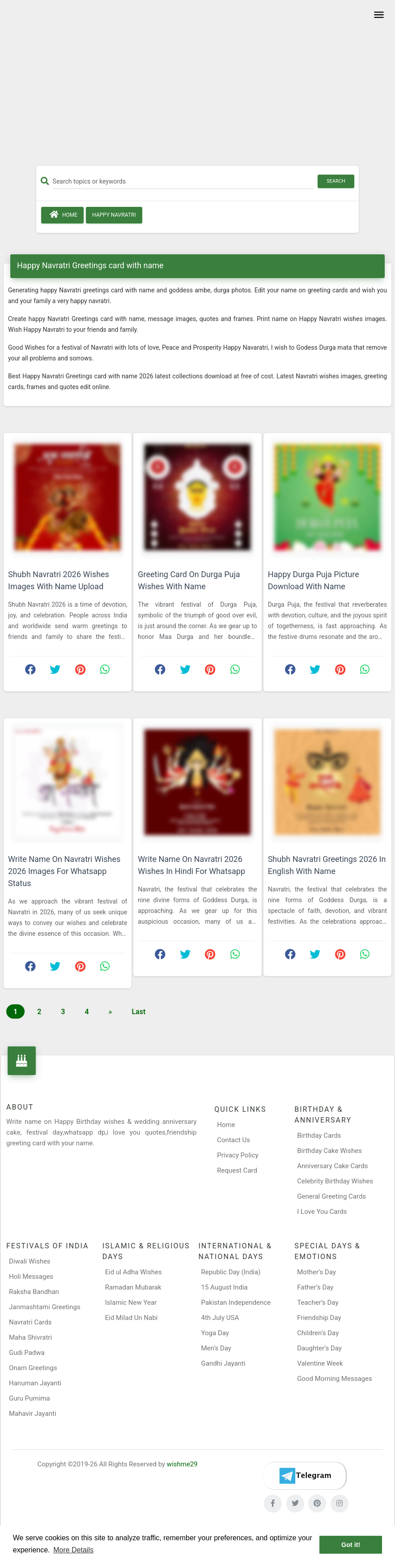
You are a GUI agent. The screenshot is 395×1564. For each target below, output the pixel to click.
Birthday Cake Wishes (329, 1151)
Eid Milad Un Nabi (131, 1318)
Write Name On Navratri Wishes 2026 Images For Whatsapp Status (64, 871)
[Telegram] (304, 1475)
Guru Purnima (29, 1398)
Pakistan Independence (236, 1302)
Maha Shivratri (30, 1337)
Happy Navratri (114, 215)
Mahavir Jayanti (32, 1414)
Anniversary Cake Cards (332, 1166)
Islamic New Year (131, 1302)
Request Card (237, 1170)
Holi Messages (31, 1277)
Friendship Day (319, 1318)
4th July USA (220, 1318)
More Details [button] (73, 1550)
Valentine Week (320, 1363)
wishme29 (182, 1464)
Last (138, 1011)
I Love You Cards (322, 1212)
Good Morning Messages (334, 1379)
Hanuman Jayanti (35, 1383)
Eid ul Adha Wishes (133, 1272)
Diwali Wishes (30, 1261)
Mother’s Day (316, 1272)
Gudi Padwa (27, 1353)
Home (62, 214)
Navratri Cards (30, 1322)
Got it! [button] (350, 1544)
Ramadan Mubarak (133, 1287)
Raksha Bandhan (34, 1292)
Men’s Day (216, 1348)
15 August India (224, 1287)
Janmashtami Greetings (45, 1307)
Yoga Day (215, 1333)
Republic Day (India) (231, 1272)
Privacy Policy (237, 1155)
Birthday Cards (319, 1135)
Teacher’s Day (317, 1302)
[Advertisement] (197, 86)
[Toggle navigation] (377, 15)
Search (336, 181)
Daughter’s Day (319, 1348)
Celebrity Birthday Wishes (335, 1181)
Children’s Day (318, 1333)
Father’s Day (315, 1287)
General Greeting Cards (331, 1196)
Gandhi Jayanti (223, 1363)
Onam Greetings (33, 1368)
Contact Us (233, 1140)
